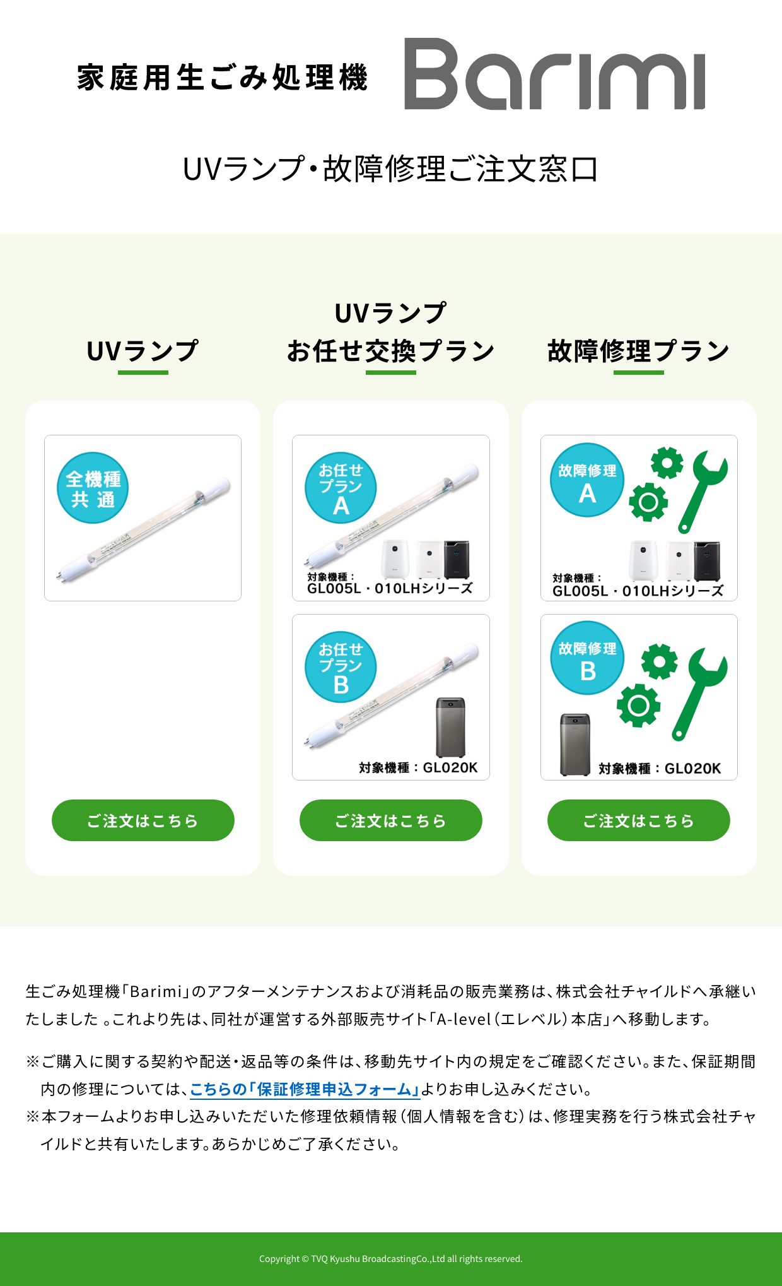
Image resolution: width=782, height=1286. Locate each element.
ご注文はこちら (143, 820)
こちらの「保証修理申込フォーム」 (305, 1088)
